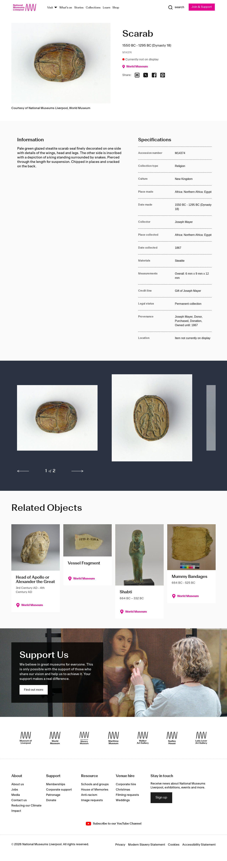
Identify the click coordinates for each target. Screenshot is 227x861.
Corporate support (59, 789)
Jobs (14, 789)
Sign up (161, 798)
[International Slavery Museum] (84, 738)
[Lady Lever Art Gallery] (201, 738)
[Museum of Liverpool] (25, 738)
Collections (93, 7)
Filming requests (127, 795)
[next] (77, 471)
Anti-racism (89, 795)
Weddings (123, 800)
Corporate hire (126, 784)
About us (17, 784)
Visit (50, 7)
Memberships (55, 784)
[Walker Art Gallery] (143, 738)
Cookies (173, 844)
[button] (57, 419)
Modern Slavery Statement (146, 844)
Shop (115, 7)
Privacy (120, 844)
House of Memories (94, 789)
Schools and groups (95, 784)
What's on (65, 7)
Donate (51, 800)
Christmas (123, 789)
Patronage (53, 795)
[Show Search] (175, 7)
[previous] (23, 471)
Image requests (92, 800)
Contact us (19, 800)
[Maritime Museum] (113, 738)
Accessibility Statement (199, 844)
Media (15, 795)
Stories (79, 7)
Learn (106, 7)
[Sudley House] (172, 738)
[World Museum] (55, 738)
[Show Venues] (55, 7)
